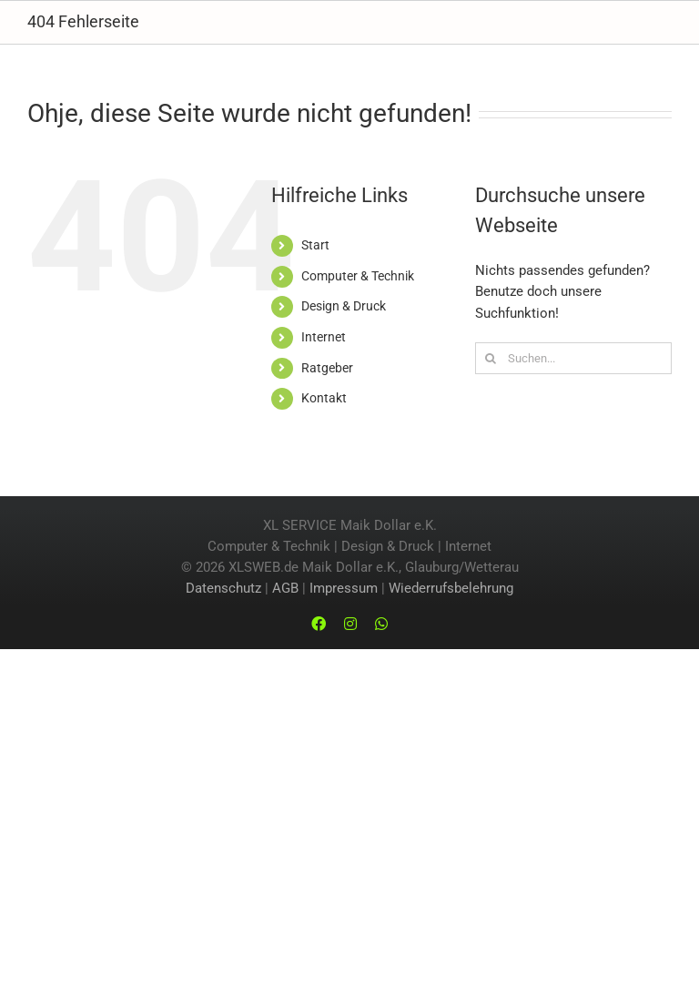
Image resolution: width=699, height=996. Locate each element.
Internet (323, 337)
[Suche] (491, 358)
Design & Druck (343, 306)
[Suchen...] (573, 358)
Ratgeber (327, 368)
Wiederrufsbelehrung (451, 588)
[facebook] (318, 623)
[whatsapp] (381, 623)
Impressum (343, 588)
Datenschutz (223, 588)
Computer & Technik (357, 276)
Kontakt (324, 398)
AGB (285, 588)
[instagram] (350, 623)
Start (315, 245)
